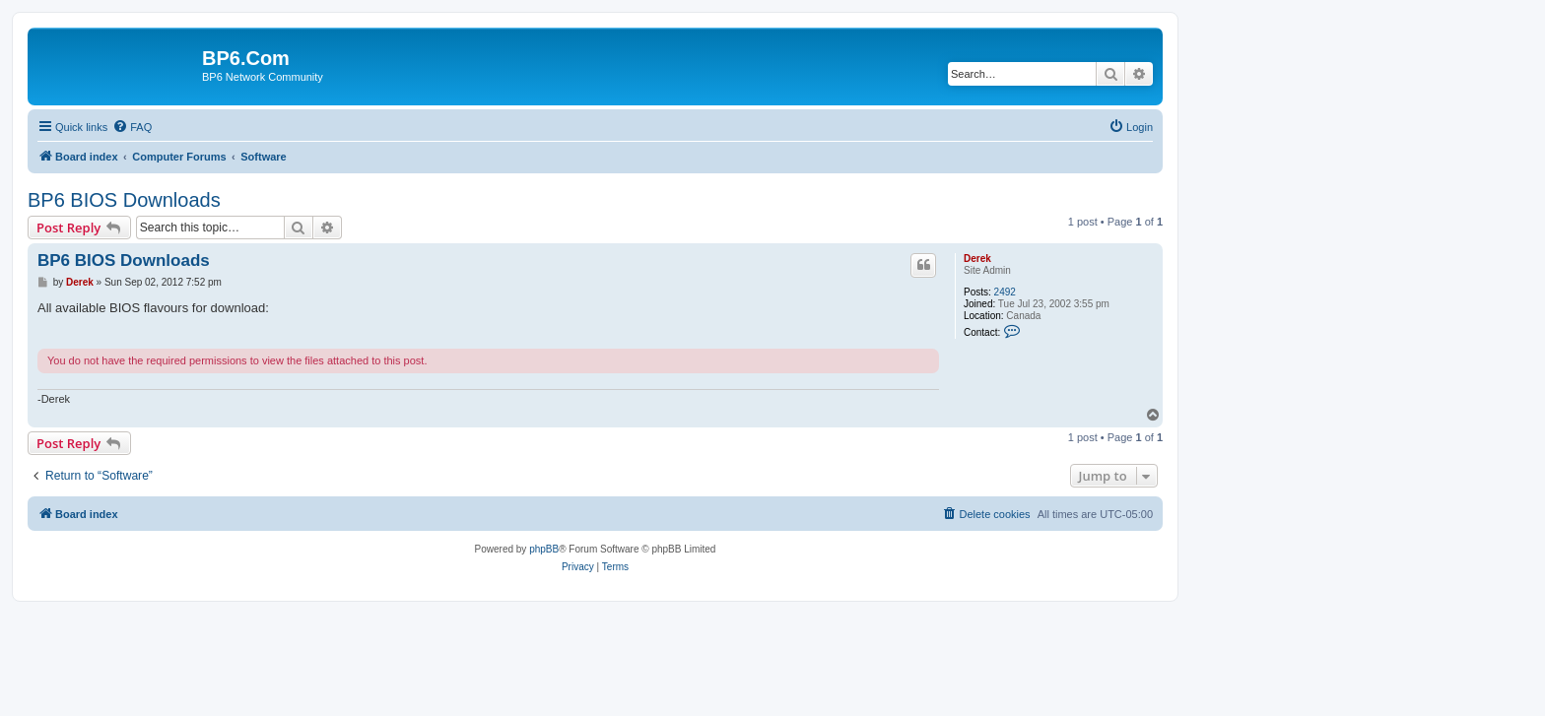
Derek (977, 258)
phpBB (544, 549)
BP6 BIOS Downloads (124, 200)
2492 (1005, 292)
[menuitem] (132, 127)
